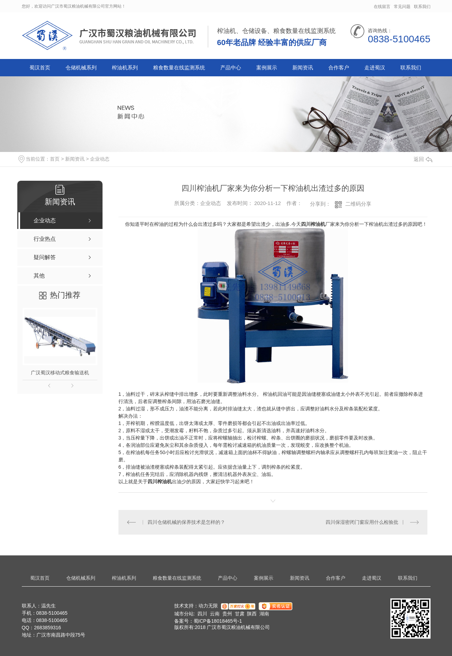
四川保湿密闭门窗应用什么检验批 (362, 522)
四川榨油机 (313, 224)
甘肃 (240, 613)
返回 (423, 159)
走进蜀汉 (374, 67)
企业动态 (99, 159)
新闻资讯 (302, 67)
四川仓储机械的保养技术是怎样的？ (186, 522)
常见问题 (402, 6)
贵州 (227, 613)
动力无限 (208, 605)
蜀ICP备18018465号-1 (218, 621)
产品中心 (230, 67)
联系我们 (422, 6)
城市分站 (184, 613)
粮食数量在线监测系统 (179, 67)
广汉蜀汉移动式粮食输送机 (60, 372)
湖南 (264, 613)
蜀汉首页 (39, 67)
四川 (202, 613)
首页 (55, 159)
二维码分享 (358, 204)
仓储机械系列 (81, 67)
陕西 (252, 613)
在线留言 (382, 6)
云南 (215, 613)
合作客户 (338, 67)
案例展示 (266, 67)
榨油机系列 (125, 67)
